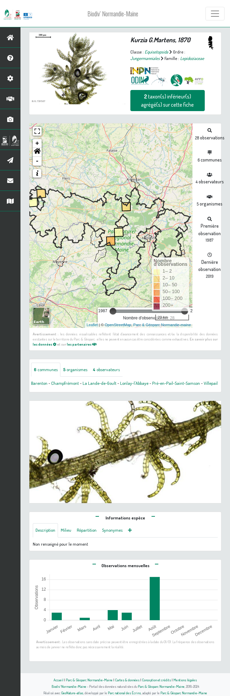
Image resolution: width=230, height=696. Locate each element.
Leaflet (92, 325)
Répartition (87, 530)
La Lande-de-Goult (99, 383)
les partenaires (82, 344)
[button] (37, 152)
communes (46, 369)
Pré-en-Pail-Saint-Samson (176, 383)
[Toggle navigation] (215, 13)
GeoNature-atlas (72, 693)
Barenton (39, 383)
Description (45, 530)
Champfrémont (65, 383)
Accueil (58, 680)
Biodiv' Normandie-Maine (112, 13)
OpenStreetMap (118, 325)
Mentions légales (185, 680)
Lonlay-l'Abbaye (134, 383)
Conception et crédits (156, 680)
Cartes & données (127, 680)
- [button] (37, 161)
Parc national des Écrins (124, 693)
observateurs (106, 369)
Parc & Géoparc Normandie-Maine (89, 680)
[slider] (113, 311)
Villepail (211, 383)
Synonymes (112, 530)
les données (44, 344)
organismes (75, 369)
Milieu (66, 530)
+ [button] (37, 143)
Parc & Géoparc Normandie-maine (162, 325)
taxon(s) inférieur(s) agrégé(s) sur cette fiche (167, 100)
